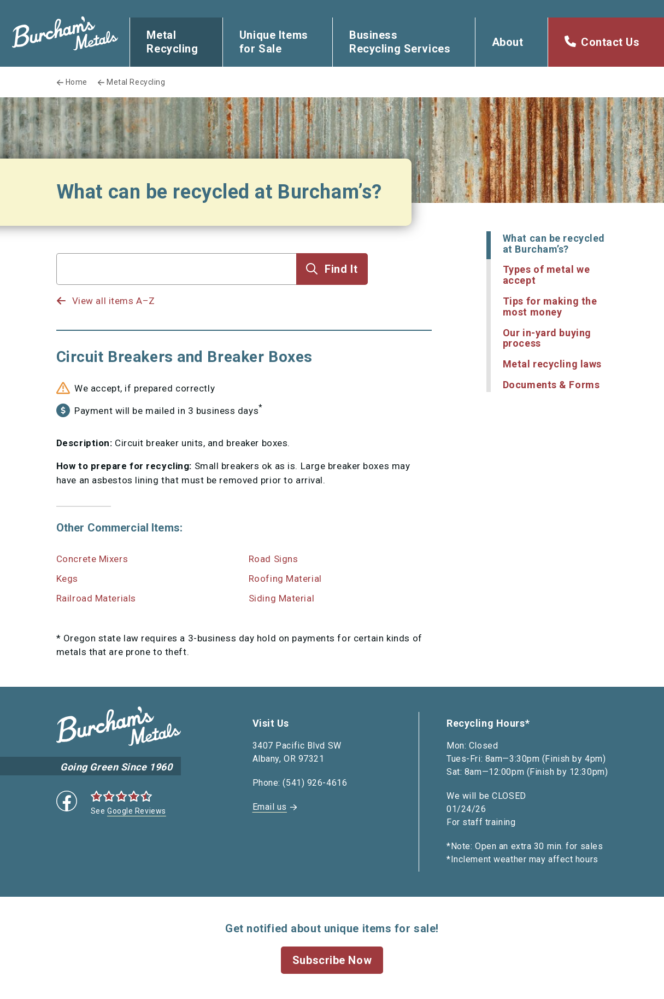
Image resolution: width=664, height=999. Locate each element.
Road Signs (273, 558)
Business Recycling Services (399, 41)
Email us (269, 807)
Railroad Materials (96, 598)
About (508, 42)
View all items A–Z (113, 300)
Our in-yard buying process (547, 338)
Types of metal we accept (546, 275)
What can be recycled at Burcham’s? (554, 243)
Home (76, 82)
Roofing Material (285, 578)
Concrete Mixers (92, 558)
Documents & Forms (551, 384)
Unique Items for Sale (273, 41)
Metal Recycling (172, 41)
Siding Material (281, 598)
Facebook (66, 801)
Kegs (67, 578)
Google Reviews (136, 811)
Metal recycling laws (552, 364)
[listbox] (176, 290)
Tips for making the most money (550, 306)
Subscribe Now (332, 960)
